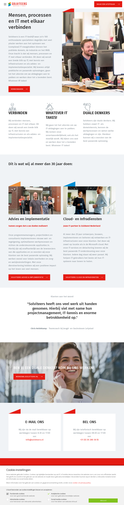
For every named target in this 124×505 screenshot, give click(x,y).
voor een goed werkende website (27, 495)
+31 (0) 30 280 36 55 (89, 439)
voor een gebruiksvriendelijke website (68, 495)
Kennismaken (17, 89)
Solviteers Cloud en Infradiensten (82, 277)
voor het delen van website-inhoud (68, 500)
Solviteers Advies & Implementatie (27, 277)
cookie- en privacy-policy (82, 483)
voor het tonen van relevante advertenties (27, 500)
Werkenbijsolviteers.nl (27, 377)
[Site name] (17, 4)
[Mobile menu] (5, 4)
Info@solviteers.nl (35, 439)
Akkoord (103, 500)
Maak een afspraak (106, 4)
